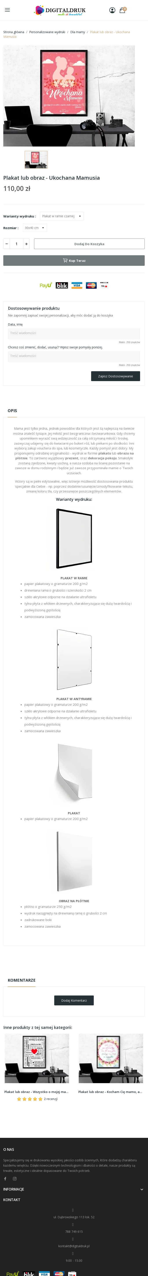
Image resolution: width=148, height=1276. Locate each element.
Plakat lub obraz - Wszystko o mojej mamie (37, 1092)
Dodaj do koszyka (89, 244)
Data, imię (15, 324)
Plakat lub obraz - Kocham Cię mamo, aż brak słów (111, 1092)
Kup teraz (74, 260)
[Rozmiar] (35, 228)
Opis (12, 410)
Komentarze (22, 980)
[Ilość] (16, 244)
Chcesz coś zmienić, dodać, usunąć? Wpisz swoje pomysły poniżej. (55, 347)
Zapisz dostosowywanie (115, 376)
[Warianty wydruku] (62, 216)
